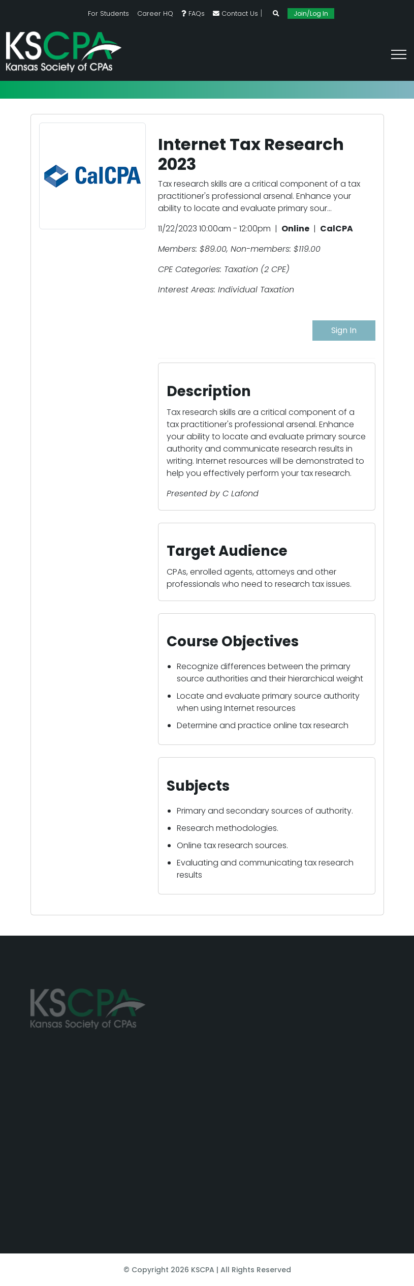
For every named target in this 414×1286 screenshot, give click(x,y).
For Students (108, 13)
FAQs (193, 13)
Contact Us (235, 13)
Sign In (344, 330)
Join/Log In (311, 13)
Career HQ (155, 13)
